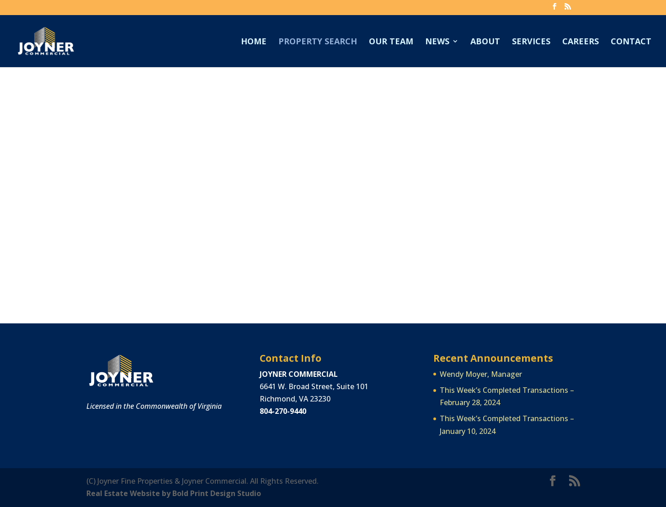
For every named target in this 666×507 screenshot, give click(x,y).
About (485, 42)
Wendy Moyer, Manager (481, 374)
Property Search (317, 42)
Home (253, 42)
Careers (580, 42)
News (437, 42)
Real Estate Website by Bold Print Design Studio (173, 493)
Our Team (391, 42)
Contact (631, 42)
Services (531, 42)
